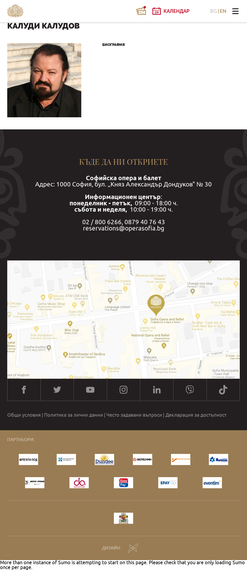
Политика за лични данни (73, 415)
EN (223, 11)
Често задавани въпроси (134, 415)
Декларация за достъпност (195, 415)
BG (213, 11)
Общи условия (24, 415)
